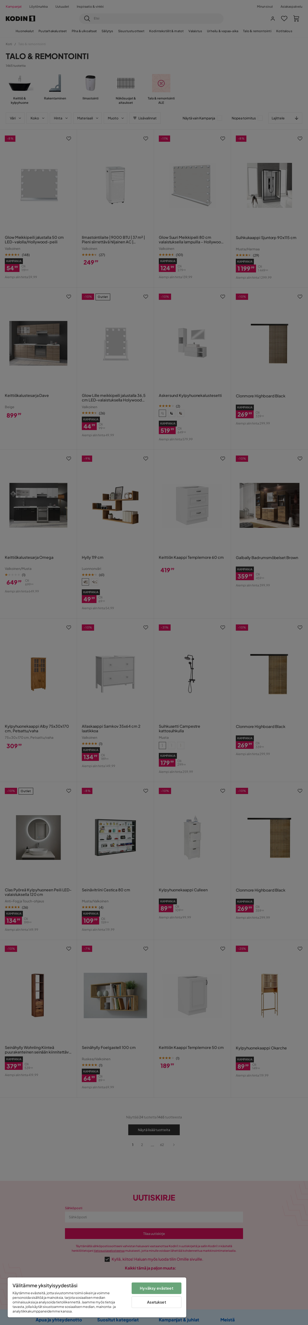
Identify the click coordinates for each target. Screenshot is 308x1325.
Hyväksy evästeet (156, 1288)
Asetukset (156, 1302)
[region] (97, 1297)
